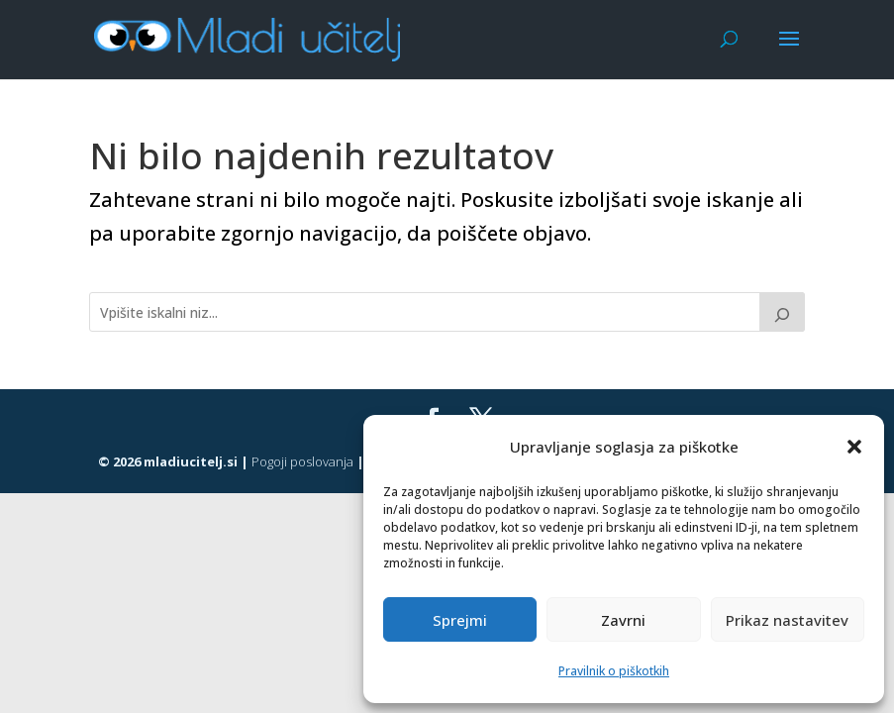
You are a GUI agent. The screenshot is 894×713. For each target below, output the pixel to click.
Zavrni (623, 620)
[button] (854, 447)
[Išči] (782, 312)
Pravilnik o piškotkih (613, 670)
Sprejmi (460, 620)
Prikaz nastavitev (787, 620)
